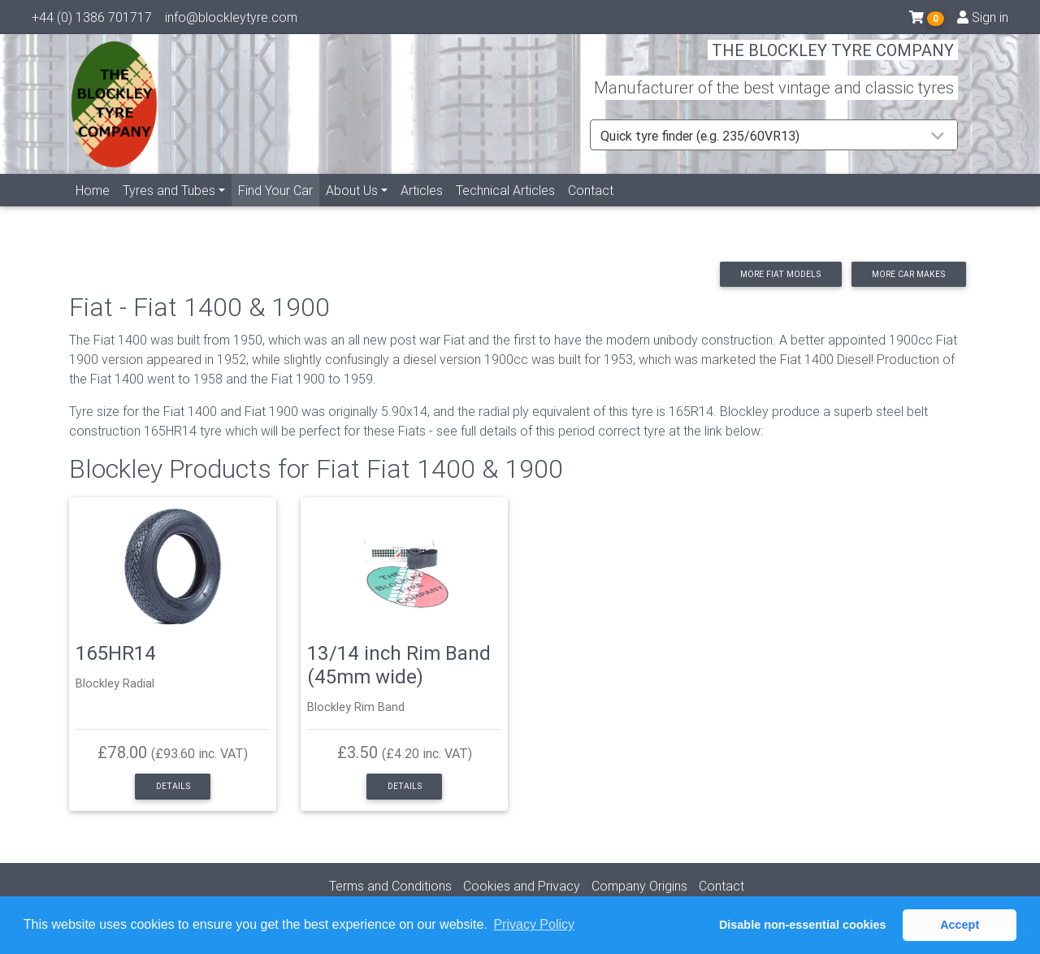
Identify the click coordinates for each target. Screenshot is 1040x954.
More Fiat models (780, 274)
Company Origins (639, 886)
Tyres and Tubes (169, 209)
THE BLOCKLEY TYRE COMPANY (833, 60)
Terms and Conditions (390, 886)
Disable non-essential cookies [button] (802, 924)
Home (93, 209)
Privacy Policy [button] (533, 924)
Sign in (982, 20)
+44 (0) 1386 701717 (92, 20)
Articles (422, 209)
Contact (590, 209)
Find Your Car (278, 207)
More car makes (908, 274)
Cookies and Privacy (521, 886)
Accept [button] (959, 924)
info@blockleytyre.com (231, 20)
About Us (352, 209)
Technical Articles (505, 209)
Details (173, 786)
